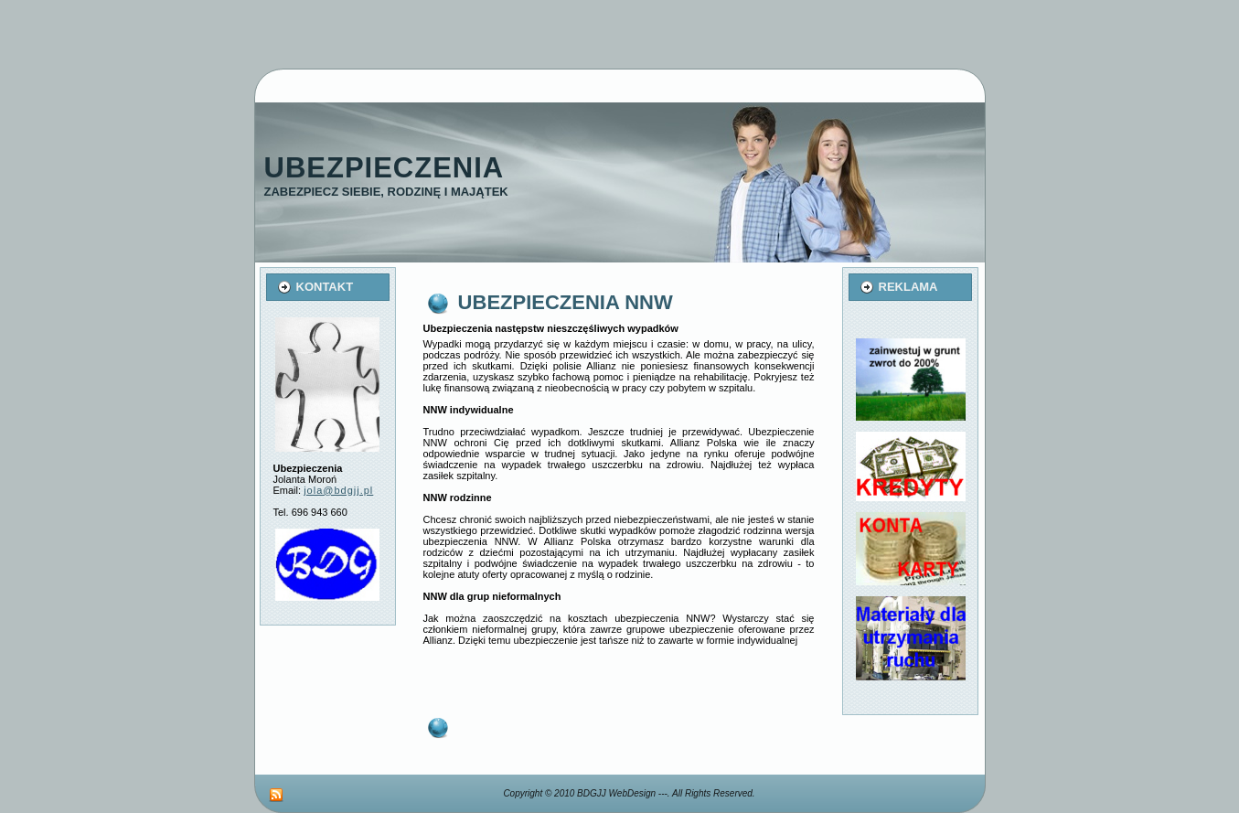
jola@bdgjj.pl (338, 490)
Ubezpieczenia (384, 168)
